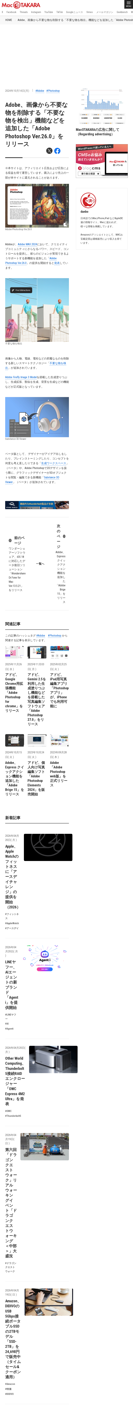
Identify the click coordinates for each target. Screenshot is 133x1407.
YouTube (49, 12)
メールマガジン (104, 12)
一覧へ (40, 563)
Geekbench (122, 12)
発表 (57, 263)
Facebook (11, 12)
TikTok (59, 12)
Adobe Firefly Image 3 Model (21, 377)
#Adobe (40, 90)
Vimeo (89, 12)
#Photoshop (53, 90)
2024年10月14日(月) (17, 90)
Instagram (36, 12)
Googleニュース (74, 12)
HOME (8, 20)
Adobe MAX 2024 (27, 244)
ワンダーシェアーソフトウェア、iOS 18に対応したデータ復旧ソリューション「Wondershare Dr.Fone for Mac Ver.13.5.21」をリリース (17, 563)
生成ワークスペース (53, 463)
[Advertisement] (66, 50)
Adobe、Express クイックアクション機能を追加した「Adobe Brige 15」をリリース (60, 563)
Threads (24, 12)
